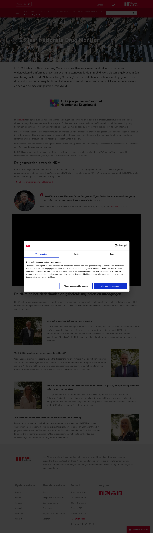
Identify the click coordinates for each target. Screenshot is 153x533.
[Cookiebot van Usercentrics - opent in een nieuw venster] (116, 246)
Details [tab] (76, 254)
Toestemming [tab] (41, 254)
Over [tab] (112, 254)
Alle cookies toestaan (110, 286)
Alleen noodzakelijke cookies (76, 286)
